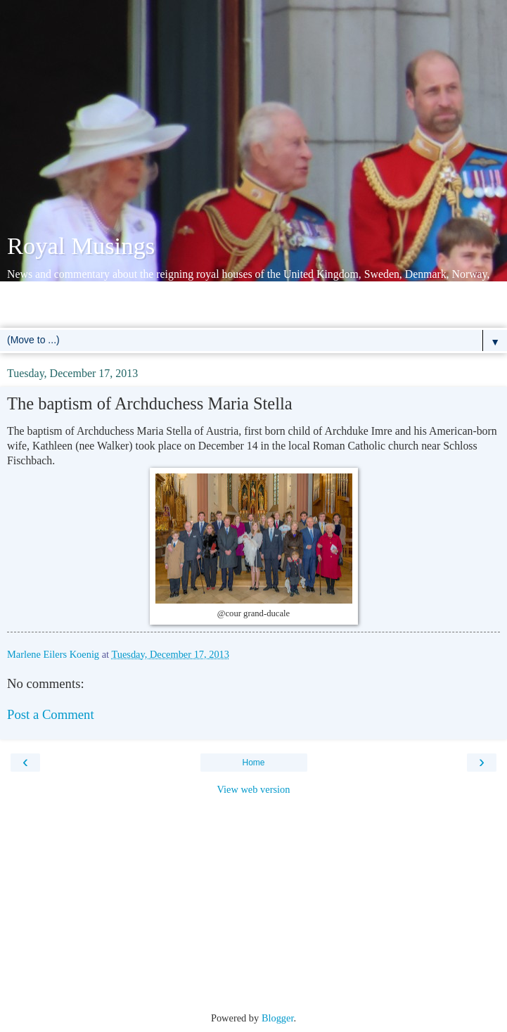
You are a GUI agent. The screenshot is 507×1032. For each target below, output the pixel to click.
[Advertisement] (253, 119)
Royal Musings (81, 245)
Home (253, 762)
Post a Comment (50, 714)
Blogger (278, 1018)
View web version (253, 789)
